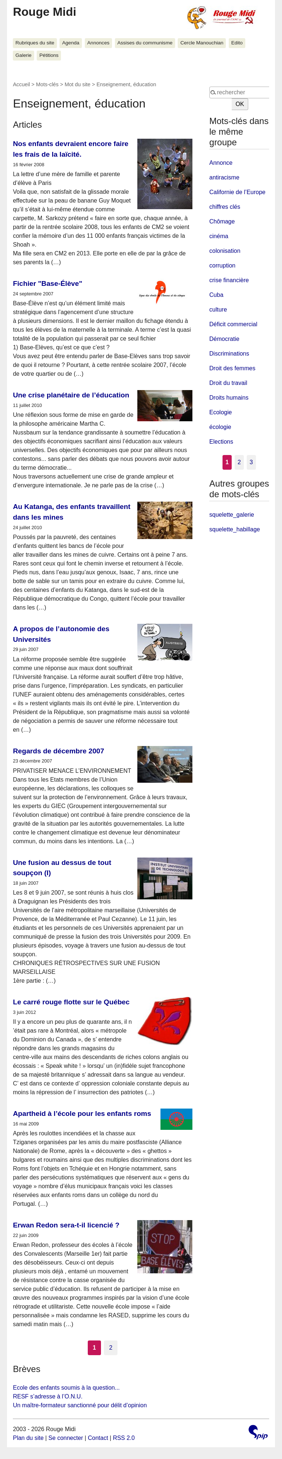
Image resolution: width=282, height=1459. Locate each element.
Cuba (216, 295)
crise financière (229, 280)
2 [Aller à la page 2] (110, 1348)
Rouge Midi (44, 11)
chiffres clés (224, 207)
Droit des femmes (232, 368)
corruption (222, 265)
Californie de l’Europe (237, 192)
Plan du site (28, 1438)
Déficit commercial (233, 324)
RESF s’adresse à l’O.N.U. (47, 1396)
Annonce (220, 163)
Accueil (21, 84)
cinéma (218, 236)
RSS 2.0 (124, 1438)
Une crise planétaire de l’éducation (71, 395)
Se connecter (65, 1438)
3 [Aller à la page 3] (251, 462)
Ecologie (220, 412)
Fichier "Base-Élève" (47, 283)
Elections (221, 442)
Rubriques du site (34, 43)
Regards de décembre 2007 (58, 751)
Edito (237, 43)
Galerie (23, 55)
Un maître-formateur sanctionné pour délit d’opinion (80, 1405)
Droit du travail (228, 383)
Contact (98, 1438)
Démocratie (224, 339)
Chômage (222, 221)
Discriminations (229, 353)
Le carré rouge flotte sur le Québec (71, 1002)
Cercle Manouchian (201, 43)
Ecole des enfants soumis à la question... (66, 1388)
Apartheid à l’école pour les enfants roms (82, 1113)
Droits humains (229, 397)
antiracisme (224, 177)
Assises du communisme (144, 43)
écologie (220, 427)
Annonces (98, 43)
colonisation (225, 251)
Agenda (70, 43)
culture (218, 309)
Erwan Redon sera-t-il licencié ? (66, 1225)
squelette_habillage (234, 529)
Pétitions (48, 55)
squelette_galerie (231, 515)
